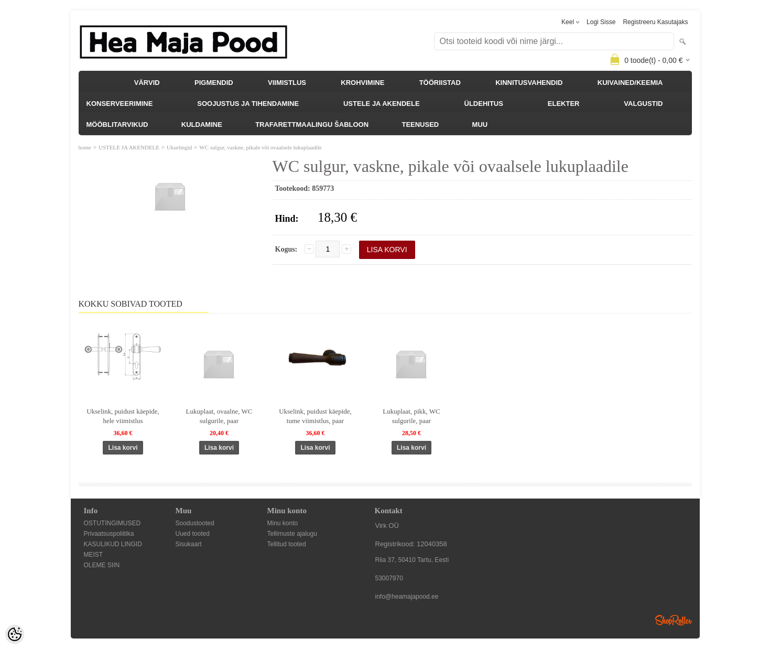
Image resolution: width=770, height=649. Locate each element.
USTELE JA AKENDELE (381, 103)
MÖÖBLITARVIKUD (117, 124)
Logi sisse (601, 22)
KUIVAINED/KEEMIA (630, 82)
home (85, 147)
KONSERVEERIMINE (119, 103)
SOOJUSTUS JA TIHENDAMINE (248, 103)
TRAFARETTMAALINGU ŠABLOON (311, 124)
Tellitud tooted (286, 544)
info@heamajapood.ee (407, 596)
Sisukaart (189, 544)
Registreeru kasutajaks (655, 22)
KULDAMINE (201, 124)
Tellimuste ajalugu (292, 533)
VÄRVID (147, 82)
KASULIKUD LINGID (113, 544)
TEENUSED (420, 124)
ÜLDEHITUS (483, 103)
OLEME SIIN (102, 565)
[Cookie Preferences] (14, 634)
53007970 (389, 578)
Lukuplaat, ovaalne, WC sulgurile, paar (219, 416)
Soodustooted (195, 523)
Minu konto (282, 523)
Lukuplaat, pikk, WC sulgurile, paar (411, 416)
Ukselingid (179, 147)
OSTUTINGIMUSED (112, 523)
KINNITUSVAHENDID (528, 82)
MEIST (93, 554)
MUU (480, 124)
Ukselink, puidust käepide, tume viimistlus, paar (315, 416)
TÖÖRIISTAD (440, 82)
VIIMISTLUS (287, 82)
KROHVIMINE (362, 82)
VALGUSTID (643, 103)
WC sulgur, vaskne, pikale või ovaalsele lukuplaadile (260, 147)
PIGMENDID (213, 82)
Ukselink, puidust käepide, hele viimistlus (122, 416)
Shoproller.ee (673, 620)
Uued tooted (193, 533)
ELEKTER (564, 103)
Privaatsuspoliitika (109, 533)
